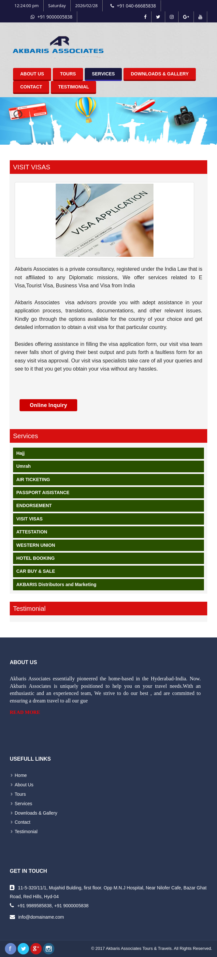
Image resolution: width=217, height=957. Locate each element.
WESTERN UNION (35, 545)
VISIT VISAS (29, 518)
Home (21, 775)
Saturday (57, 5)
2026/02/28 (86, 5)
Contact (31, 86)
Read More (25, 712)
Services (103, 73)
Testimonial (73, 86)
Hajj (20, 453)
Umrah (23, 466)
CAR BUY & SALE (35, 571)
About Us (32, 73)
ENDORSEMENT (34, 505)
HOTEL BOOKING (35, 558)
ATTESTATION (31, 531)
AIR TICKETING (33, 479)
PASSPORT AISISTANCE (42, 492)
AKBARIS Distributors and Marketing (56, 584)
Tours (68, 73)
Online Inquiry (48, 405)
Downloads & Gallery (160, 73)
